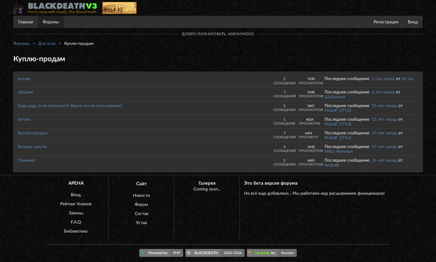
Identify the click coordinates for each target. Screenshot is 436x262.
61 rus (408, 78)
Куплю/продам (33, 132)
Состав (141, 213)
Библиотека (76, 230)
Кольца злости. (32, 146)
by (273, 253)
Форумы (51, 21)
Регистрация (386, 21)
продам (25, 91)
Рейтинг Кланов (75, 203)
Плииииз (26, 160)
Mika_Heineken (339, 151)
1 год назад (383, 78)
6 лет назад (383, 91)
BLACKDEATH (216, 253)
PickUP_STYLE (338, 110)
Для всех (47, 43)
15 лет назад (384, 105)
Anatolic (332, 164)
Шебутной (335, 96)
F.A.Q (76, 221)
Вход (413, 21)
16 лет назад (384, 160)
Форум (141, 204)
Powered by (162, 253)
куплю (24, 78)
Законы (76, 212)
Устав (141, 222)
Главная (25, 21)
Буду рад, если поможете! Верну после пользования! (70, 105)
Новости (141, 195)
